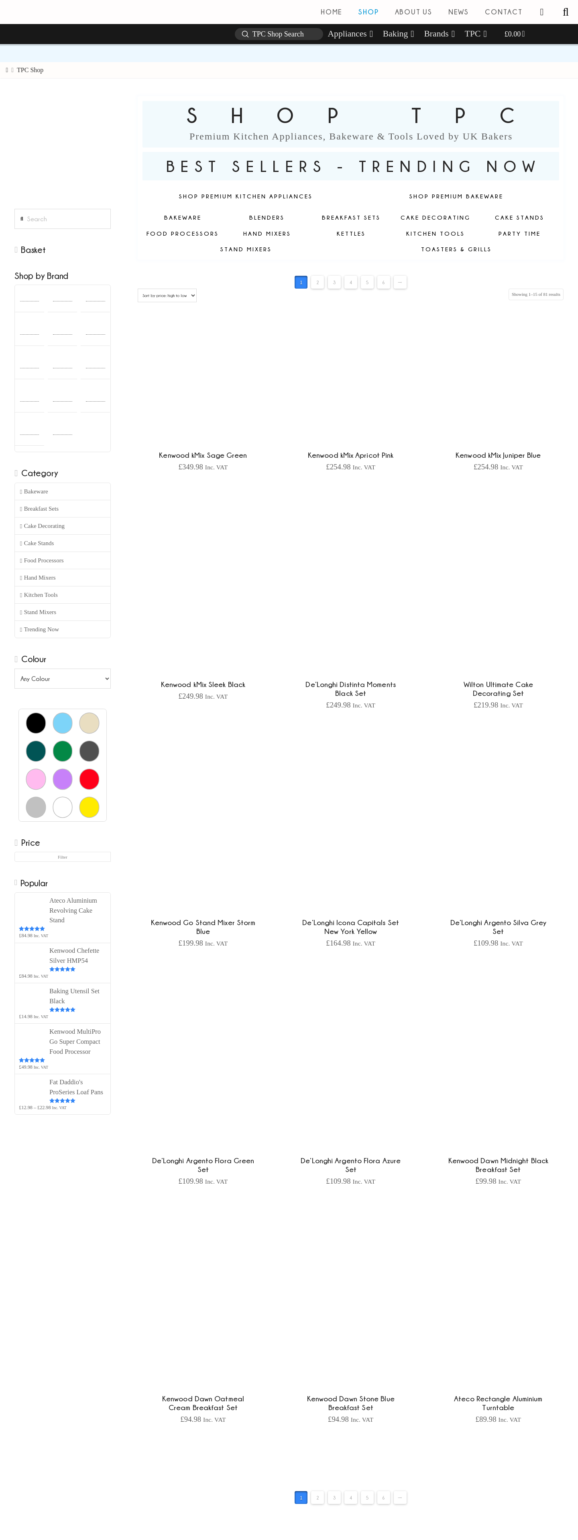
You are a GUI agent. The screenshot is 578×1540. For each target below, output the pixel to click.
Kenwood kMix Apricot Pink (350, 455)
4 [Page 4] (350, 282)
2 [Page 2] (317, 282)
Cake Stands (37, 543)
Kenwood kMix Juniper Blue (498, 455)
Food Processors (42, 560)
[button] (566, 12)
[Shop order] (167, 295)
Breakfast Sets (39, 508)
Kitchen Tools (39, 595)
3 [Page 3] (334, 282)
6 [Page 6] (383, 282)
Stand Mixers (38, 612)
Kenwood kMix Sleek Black (203, 684)
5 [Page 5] (367, 282)
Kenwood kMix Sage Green (203, 455)
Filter (62, 857)
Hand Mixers (38, 577)
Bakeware (34, 491)
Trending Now (39, 629)
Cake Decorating (42, 526)
